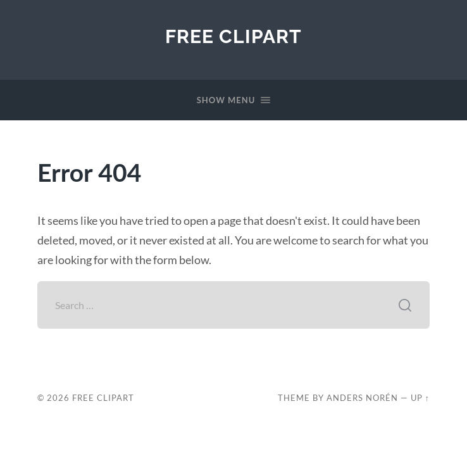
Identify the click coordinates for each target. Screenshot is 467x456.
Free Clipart (233, 36)
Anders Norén (362, 398)
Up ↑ (420, 398)
